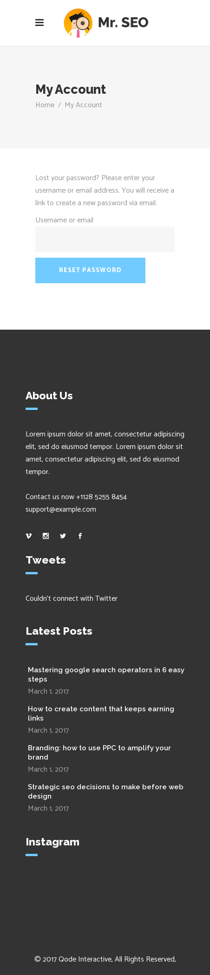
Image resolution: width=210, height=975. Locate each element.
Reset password (90, 270)
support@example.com (61, 509)
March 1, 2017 (48, 691)
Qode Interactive (85, 959)
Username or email (64, 220)
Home (44, 105)
